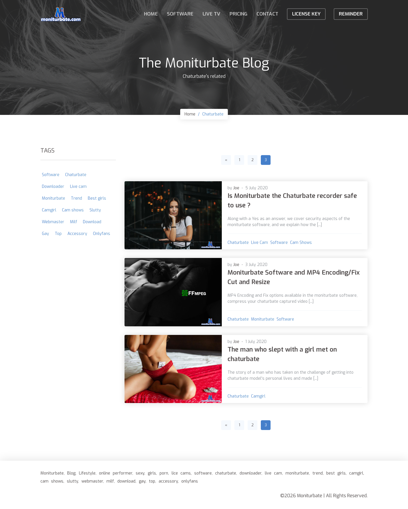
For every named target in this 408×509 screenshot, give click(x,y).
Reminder (351, 14)
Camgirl (258, 396)
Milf (73, 222)
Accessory (77, 233)
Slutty (95, 210)
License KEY (306, 14)
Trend (76, 198)
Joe (236, 188)
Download (92, 222)
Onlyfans (101, 233)
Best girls (97, 198)
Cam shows (301, 242)
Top (58, 233)
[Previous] (226, 160)
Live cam (259, 242)
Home (151, 14)
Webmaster (53, 222)
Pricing (238, 14)
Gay (45, 233)
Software (180, 14)
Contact (267, 14)
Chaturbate (213, 114)
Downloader (53, 186)
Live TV (211, 14)
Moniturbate (262, 319)
